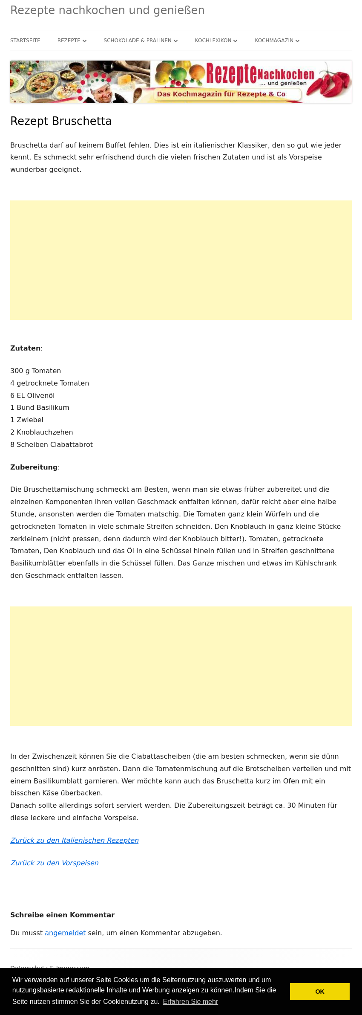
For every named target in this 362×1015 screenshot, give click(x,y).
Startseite (25, 41)
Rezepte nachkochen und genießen (107, 10)
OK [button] (320, 991)
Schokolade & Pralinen (138, 41)
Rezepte (68, 41)
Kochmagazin (274, 41)
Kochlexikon (213, 41)
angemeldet (65, 933)
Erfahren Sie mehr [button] (190, 1001)
